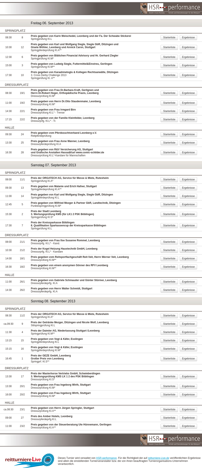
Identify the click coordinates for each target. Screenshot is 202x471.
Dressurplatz (16, 84)
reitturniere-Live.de (158, 458)
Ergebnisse (188, 37)
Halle (9, 127)
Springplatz (15, 30)
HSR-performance (106, 458)
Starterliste (169, 37)
